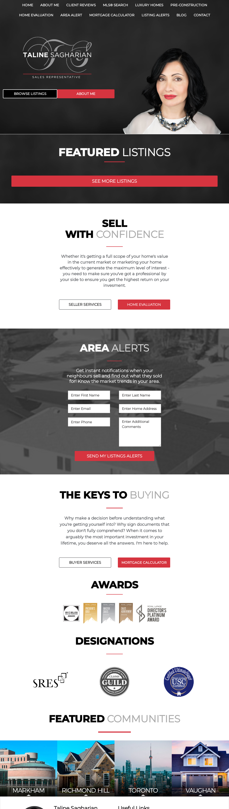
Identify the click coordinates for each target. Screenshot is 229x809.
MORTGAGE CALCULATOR (144, 562)
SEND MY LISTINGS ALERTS (114, 456)
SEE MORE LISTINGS (114, 181)
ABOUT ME (85, 94)
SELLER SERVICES (85, 304)
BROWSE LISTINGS (30, 94)
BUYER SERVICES (85, 562)
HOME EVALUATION (144, 304)
